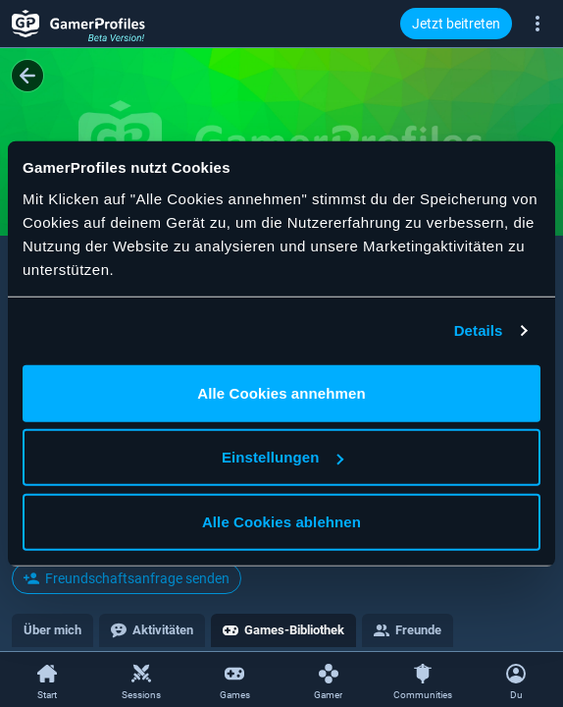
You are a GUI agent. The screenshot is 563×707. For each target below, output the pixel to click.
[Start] (47, 680)
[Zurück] (27, 75)
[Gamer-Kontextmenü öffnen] (535, 263)
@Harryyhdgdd (63, 327)
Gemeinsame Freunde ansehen (126, 541)
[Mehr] (537, 22)
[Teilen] (492, 263)
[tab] (52, 630)
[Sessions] (141, 680)
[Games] (234, 680)
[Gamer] (329, 680)
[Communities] (423, 680)
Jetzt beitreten (456, 23)
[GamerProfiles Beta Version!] (78, 23)
